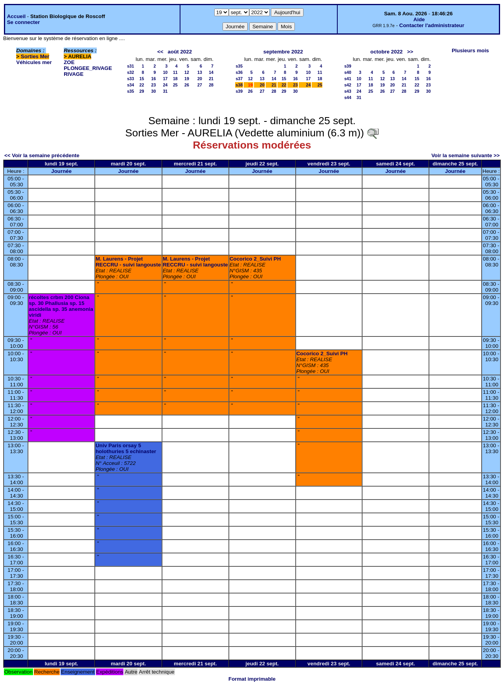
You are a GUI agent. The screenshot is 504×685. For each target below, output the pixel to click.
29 (142, 91)
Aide (419, 19)
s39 (239, 91)
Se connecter (23, 22)
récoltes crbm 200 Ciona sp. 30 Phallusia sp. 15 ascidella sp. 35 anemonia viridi (61, 306)
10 (165, 72)
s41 (347, 78)
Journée (61, 171)
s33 (130, 78)
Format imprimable (252, 679)
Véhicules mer (34, 62)
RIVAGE (73, 74)
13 (199, 72)
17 (165, 78)
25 (175, 85)
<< (160, 52)
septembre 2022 (283, 52)
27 (199, 85)
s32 (130, 72)
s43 (347, 91)
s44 (347, 97)
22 (142, 85)
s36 (239, 72)
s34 (130, 85)
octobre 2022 (386, 52)
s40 (347, 72)
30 (153, 91)
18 (175, 78)
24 (165, 85)
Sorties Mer (35, 56)
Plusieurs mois (470, 50)
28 (211, 85)
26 (186, 85)
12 (186, 72)
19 (186, 78)
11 (175, 72)
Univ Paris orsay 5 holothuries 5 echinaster (126, 448)
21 (211, 78)
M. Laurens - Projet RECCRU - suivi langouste (128, 262)
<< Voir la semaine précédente (41, 155)
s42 (347, 85)
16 (153, 78)
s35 (130, 91)
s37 (239, 78)
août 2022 (180, 52)
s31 (130, 66)
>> (410, 52)
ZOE (69, 62)
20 (199, 78)
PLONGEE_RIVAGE (88, 68)
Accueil (16, 16)
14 (211, 72)
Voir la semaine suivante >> (465, 155)
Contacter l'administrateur (431, 25)
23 (153, 85)
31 (165, 91)
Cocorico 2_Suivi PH (255, 259)
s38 (239, 85)
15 (142, 78)
